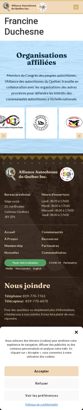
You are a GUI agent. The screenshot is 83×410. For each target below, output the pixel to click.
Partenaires (70, 262)
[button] (76, 332)
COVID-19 (55, 262)
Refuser (41, 383)
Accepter (41, 371)
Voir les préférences (41, 396)
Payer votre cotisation (25, 262)
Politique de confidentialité (41, 404)
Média (9, 268)
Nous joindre (23, 268)
